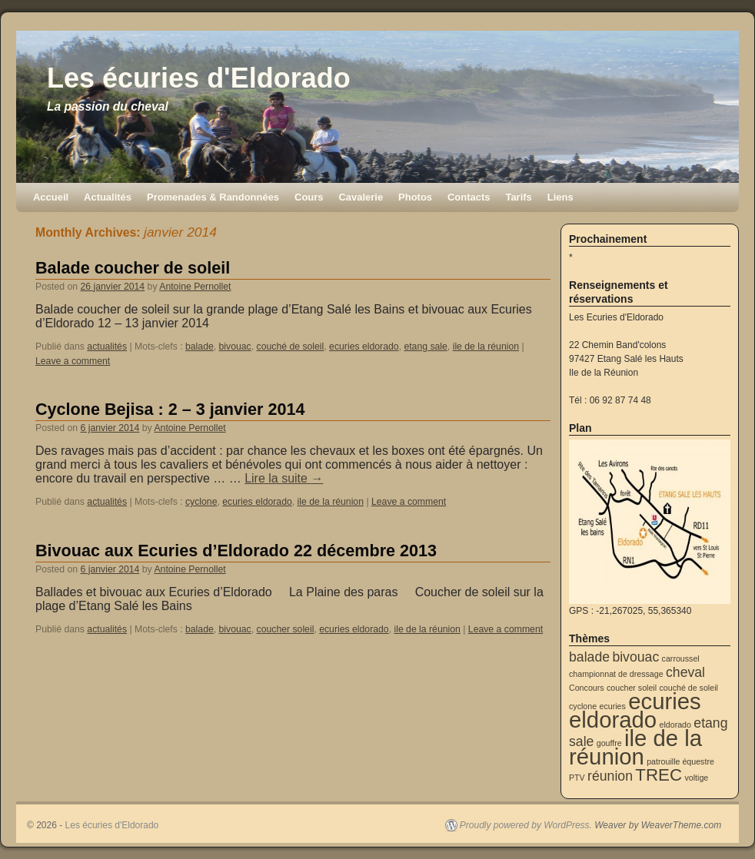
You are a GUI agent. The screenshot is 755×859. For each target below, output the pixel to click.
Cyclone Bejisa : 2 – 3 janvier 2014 (170, 409)
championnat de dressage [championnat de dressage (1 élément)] (616, 673)
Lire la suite (283, 478)
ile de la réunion (486, 346)
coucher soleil (285, 629)
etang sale (425, 346)
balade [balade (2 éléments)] (589, 657)
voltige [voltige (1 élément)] (696, 777)
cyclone (201, 501)
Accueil (50, 197)
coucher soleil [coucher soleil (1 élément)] (632, 687)
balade (199, 346)
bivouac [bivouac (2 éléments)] (635, 657)
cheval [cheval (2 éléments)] (685, 672)
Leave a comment (72, 361)
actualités (107, 346)
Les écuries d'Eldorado (199, 78)
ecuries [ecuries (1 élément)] (612, 706)
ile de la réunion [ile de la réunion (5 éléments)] (635, 747)
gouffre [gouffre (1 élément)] (609, 743)
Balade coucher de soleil (132, 267)
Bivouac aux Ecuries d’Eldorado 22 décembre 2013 (236, 550)
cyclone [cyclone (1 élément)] (583, 706)
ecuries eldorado (363, 346)
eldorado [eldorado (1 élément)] (675, 724)
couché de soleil (290, 346)
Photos (415, 197)
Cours (308, 197)
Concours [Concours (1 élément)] (586, 687)
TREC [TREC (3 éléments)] (658, 774)
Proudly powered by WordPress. (526, 825)
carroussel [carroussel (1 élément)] (681, 658)
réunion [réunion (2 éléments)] (610, 776)
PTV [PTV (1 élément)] (577, 777)
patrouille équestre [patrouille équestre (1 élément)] (680, 761)
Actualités (107, 197)
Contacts (468, 197)
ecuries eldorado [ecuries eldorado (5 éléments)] (635, 710)
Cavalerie (360, 197)
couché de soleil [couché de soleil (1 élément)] (688, 687)
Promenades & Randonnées (213, 197)
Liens (560, 197)
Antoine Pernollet (195, 286)
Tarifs (518, 197)
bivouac (235, 346)
